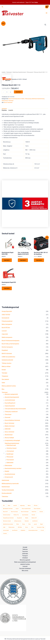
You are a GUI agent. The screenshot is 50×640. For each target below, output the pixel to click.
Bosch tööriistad (9, 424)
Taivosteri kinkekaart (25, 568)
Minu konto (25, 570)
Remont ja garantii (25, 560)
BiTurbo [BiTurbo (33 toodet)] (35, 506)
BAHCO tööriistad (7, 355)
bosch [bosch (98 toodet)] (17, 510)
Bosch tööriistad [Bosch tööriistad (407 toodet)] (24, 513)
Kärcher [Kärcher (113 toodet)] (33, 516)
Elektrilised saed (11, 446)
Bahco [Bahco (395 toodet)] (29, 506)
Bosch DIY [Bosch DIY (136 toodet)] (5, 513)
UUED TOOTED (6, 316)
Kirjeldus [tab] (4, 111)
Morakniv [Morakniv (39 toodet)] (27, 522)
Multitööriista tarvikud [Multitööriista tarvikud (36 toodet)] (8, 525)
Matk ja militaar (6, 368)
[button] (2, 7)
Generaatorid (5, 319)
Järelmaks (25, 553)
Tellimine (25, 549)
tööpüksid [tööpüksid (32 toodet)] (23, 531)
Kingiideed (5, 351)
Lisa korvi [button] (7, 261)
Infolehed (25, 558)
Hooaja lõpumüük (7, 313)
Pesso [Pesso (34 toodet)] (23, 525)
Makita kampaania (7, 338)
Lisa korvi (18, 93)
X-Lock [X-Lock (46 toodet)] (42, 531)
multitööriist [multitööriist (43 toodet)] (35, 522)
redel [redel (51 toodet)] (4, 528)
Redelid (7, 472)
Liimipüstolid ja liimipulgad (12, 442)
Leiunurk (4, 332)
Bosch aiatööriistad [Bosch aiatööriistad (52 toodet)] (26, 510)
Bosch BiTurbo (6, 329)
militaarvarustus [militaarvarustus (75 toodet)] (17, 522)
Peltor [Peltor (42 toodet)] (17, 525)
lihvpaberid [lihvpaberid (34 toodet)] (19, 519)
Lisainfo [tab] (10, 111)
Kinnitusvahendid (6, 494)
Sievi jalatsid (5, 381)
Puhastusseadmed (7, 322)
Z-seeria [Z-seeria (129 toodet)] (5, 534)
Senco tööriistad (9, 433)
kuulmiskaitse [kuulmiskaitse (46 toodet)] (25, 516)
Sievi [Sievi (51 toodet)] (32, 528)
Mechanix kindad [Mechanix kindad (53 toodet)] (7, 522)
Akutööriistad (8, 436)
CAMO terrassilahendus (8, 358)
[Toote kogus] (7, 93)
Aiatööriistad (5, 482)
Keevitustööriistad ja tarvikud (13, 470)
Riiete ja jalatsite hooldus (9, 387)
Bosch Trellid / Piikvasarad (24, 99)
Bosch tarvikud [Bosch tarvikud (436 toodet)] (14, 513)
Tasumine (25, 551)
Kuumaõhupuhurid (10, 404)
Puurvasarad (10, 461)
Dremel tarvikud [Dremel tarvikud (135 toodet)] (6, 516)
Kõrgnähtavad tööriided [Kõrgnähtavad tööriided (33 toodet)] (8, 519)
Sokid (3, 384)
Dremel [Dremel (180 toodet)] (41, 513)
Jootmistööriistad (10, 401)
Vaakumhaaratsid (10, 407)
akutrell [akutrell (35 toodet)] (15, 506)
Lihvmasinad (10, 452)
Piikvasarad (10, 458)
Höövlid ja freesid (11, 449)
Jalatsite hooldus (25, 564)
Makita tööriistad (9, 427)
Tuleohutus (5, 498)
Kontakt (25, 547)
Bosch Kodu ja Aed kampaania (10, 345)
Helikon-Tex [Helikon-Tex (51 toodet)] (16, 516)
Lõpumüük (5, 335)
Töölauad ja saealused (11, 413)
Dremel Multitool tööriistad (12, 421)
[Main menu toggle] (46, 13)
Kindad (4, 371)
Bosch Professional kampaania (10, 342)
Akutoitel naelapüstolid (11, 395)
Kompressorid (9, 478)
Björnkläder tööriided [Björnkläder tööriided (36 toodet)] (7, 510)
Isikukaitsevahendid (7, 361)
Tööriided (4, 374)
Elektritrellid (10, 464)
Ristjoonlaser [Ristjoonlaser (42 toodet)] (12, 528)
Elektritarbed (8, 467)
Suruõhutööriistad (10, 475)
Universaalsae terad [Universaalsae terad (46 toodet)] (32, 531)
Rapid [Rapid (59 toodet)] (41, 525)
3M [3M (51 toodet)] (4, 506)
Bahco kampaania (7, 326)
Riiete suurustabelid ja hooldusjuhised (25, 562)
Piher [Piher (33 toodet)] (29, 525)
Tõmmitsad (8, 416)
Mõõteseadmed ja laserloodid (10, 485)
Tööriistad (4, 394)
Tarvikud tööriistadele (8, 491)
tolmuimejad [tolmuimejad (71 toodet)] (6, 531)
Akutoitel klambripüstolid (12, 398)
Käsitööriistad (6, 488)
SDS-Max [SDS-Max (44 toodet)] (20, 528)
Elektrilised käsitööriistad (12, 445)
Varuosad (7, 419)
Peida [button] (36, 2)
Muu (3, 390)
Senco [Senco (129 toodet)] (26, 528)
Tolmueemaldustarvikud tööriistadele (15, 410)
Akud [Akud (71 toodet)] (9, 506)
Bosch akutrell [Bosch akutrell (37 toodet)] (37, 510)
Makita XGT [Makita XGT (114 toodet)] (34, 519)
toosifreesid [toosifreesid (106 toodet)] (14, 531)
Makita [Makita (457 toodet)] (26, 519)
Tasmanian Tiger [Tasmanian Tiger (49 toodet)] (40, 528)
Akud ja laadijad (9, 439)
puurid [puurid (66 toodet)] (35, 525)
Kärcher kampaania (7, 348)
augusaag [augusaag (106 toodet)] (22, 506)
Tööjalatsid (5, 377)
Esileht (3, 73)
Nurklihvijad (10, 455)
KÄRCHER (7, 430)
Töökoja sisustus (6, 364)
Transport (25, 556)
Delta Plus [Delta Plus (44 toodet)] (34, 513)
